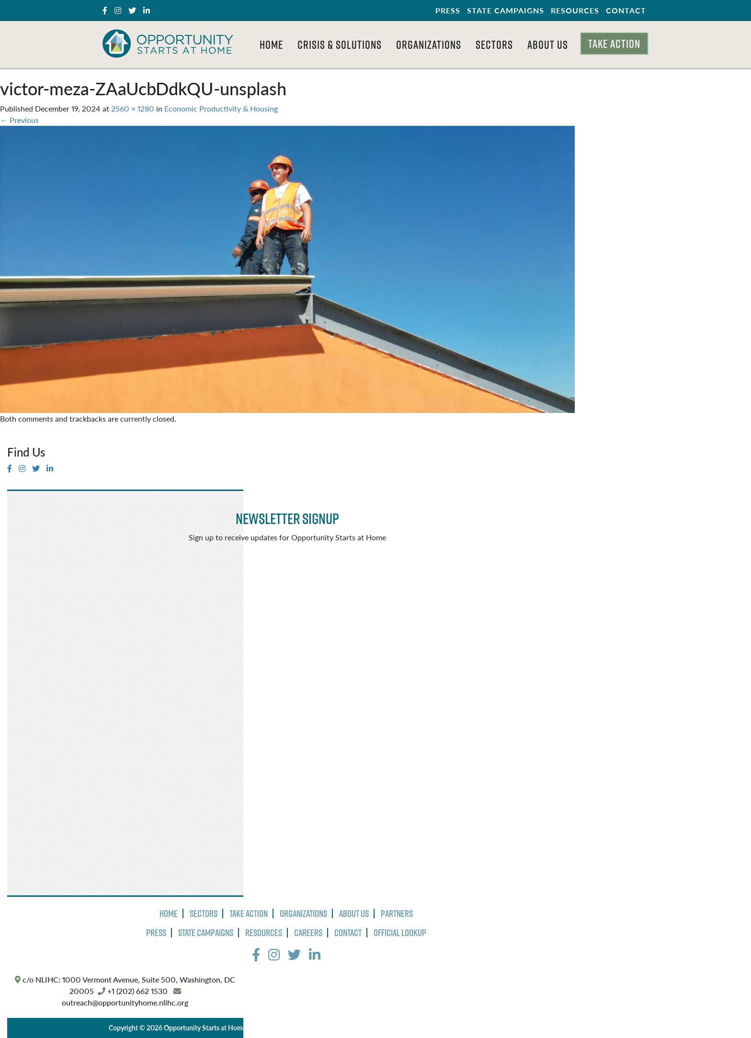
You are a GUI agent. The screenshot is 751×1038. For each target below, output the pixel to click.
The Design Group (440, 1027)
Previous (19, 119)
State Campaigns (505, 10)
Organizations (428, 44)
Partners (397, 913)
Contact (626, 10)
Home (271, 44)
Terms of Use (322, 1027)
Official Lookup (400, 932)
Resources (575, 10)
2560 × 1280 (132, 108)
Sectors (494, 44)
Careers (308, 932)
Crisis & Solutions (339, 44)
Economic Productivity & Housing (221, 108)
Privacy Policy (275, 1027)
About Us (547, 44)
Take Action (614, 43)
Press (447, 10)
